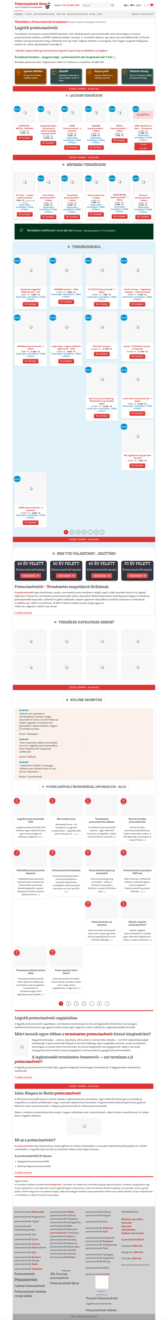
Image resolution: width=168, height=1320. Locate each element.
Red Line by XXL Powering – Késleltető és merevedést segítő (102, 401)
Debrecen (108, 1227)
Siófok (70, 1211)
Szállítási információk (132, 1233)
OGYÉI (47, 37)
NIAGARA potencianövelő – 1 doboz (96, 128)
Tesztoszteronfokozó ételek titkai (30, 972)
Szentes (36, 1244)
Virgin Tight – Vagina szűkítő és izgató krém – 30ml (66, 347)
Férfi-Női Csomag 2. (102, 346)
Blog (99, 14)
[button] (148, 5)
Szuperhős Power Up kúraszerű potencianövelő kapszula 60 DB (48, 130)
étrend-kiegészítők (53, 1184)
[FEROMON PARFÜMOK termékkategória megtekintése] (31, 667)
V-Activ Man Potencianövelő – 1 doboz (137, 399)
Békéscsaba (38, 1211)
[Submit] (112, 5)
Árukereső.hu (66, 1270)
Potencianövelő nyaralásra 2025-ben (137, 872)
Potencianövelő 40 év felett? (66, 972)
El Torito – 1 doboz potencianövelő (24, 196)
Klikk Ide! (138, 1252)
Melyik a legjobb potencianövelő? (137, 923)
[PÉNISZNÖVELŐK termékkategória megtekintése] (102, 641)
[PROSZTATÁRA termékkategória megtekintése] (137, 667)
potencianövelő (25, 592)
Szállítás (60, 14)
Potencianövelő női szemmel (101, 923)
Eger (69, 1225)
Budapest (108, 1241)
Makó (35, 1263)
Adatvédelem (128, 1229)
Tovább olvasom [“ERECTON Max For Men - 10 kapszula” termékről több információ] (143, 146)
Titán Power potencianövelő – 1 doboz (48, 198)
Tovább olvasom (23, 612)
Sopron (71, 1236)
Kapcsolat (126, 1226)
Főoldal (19, 14)
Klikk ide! (137, 1245)
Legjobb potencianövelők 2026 (30, 820)
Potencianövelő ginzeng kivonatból (102, 872)
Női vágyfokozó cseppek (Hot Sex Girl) (137, 456)
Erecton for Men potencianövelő (137, 820)
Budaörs (36, 1257)
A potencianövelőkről (132, 1239)
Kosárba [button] (26, 138)
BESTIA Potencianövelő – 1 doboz (119, 128)
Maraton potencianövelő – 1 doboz (143, 198)
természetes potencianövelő (89, 1034)
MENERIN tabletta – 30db (66, 289)
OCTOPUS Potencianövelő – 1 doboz (102, 290)
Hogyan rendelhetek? (44, 14)
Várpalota (37, 1268)
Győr (105, 1231)
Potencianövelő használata (66, 870)
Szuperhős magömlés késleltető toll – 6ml (31, 290)
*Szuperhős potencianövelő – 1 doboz (72, 198)
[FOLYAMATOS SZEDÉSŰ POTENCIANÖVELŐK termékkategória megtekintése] (66, 641)
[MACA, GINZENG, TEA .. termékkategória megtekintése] (102, 667)
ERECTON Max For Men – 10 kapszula (143, 127)
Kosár (92, 14)
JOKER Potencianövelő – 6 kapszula (72, 128)
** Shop (28, 14)
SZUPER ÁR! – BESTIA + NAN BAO (24, 127)
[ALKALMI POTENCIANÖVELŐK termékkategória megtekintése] (31, 641)
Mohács (71, 1257)
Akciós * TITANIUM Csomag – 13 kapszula (137, 347)
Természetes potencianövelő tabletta (101, 820)
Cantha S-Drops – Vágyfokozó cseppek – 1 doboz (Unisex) (137, 290)
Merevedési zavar (66, 819)
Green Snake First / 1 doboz (96, 196)
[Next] (102, 532)
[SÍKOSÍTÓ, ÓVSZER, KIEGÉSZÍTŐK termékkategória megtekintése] (137, 641)
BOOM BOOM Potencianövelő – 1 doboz (119, 197)
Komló (106, 1274)
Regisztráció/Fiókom (77, 14)
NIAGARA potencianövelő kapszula (31, 872)
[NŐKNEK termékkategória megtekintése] (66, 667)
